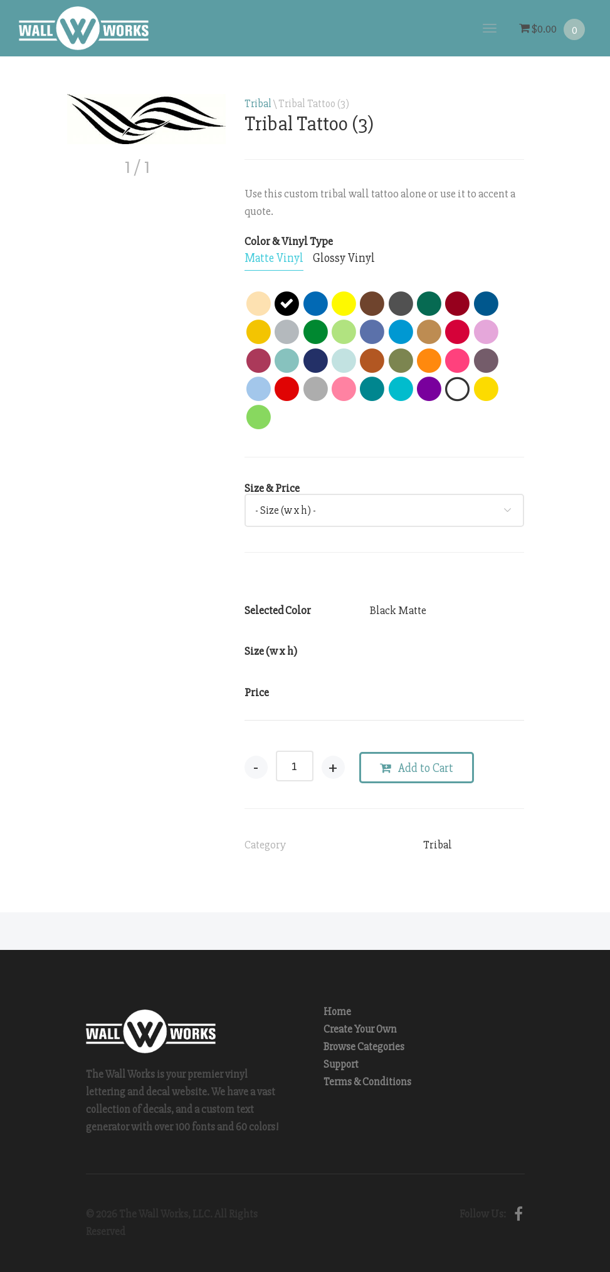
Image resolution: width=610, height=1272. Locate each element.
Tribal (258, 103)
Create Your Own (360, 1029)
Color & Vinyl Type (289, 241)
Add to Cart (416, 768)
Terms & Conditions (367, 1081)
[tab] (274, 259)
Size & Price (272, 488)
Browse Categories (363, 1046)
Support (341, 1064)
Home (337, 1011)
